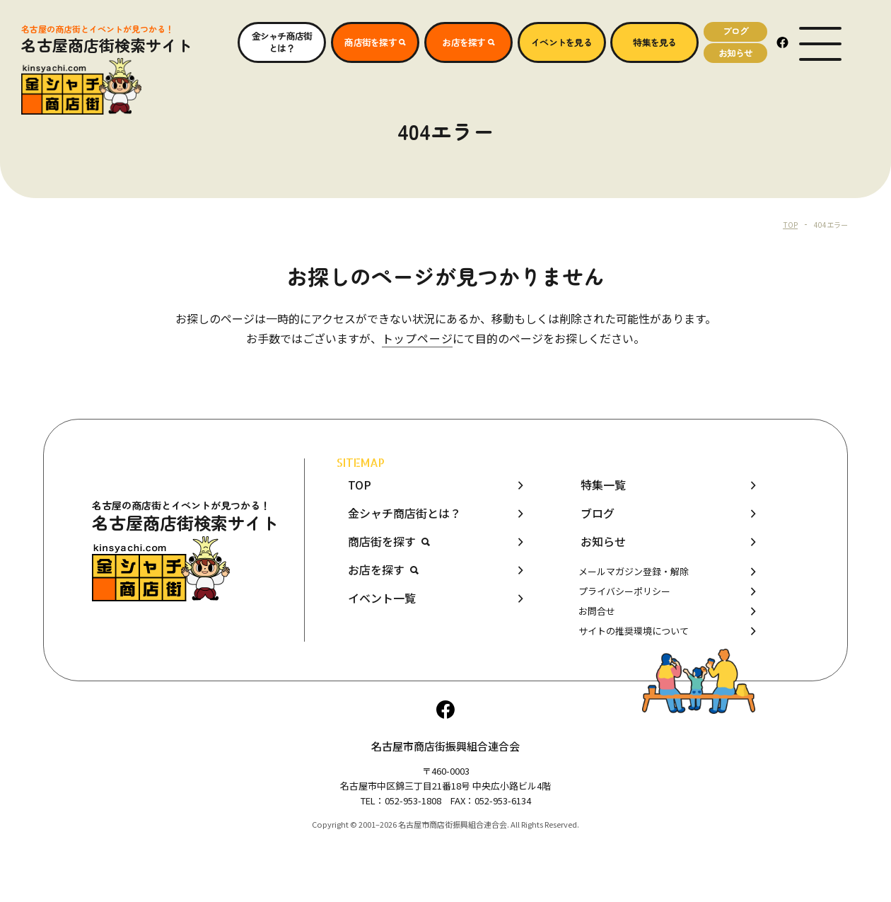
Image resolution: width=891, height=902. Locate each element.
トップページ (417, 338)
